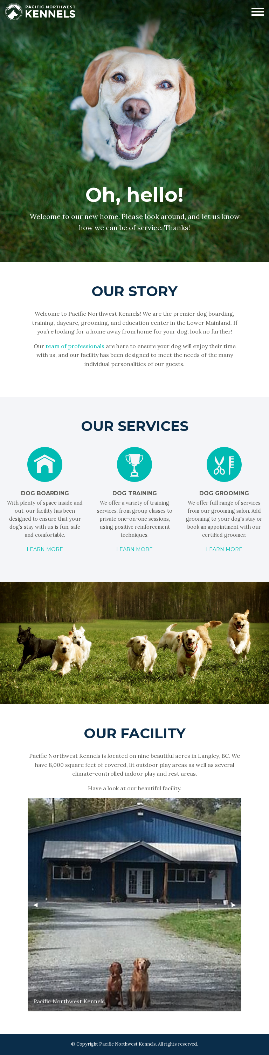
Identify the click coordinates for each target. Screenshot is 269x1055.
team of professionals (75, 346)
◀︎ (38, 907)
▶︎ (236, 907)
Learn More (45, 549)
